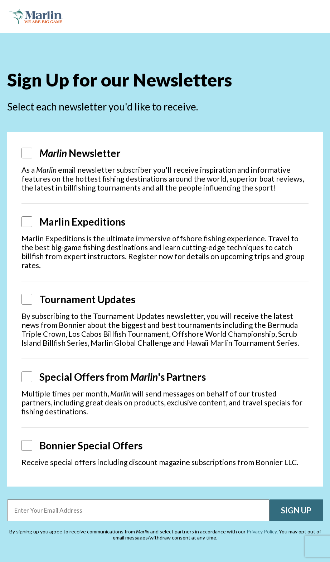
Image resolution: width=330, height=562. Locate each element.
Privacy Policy (262, 531)
